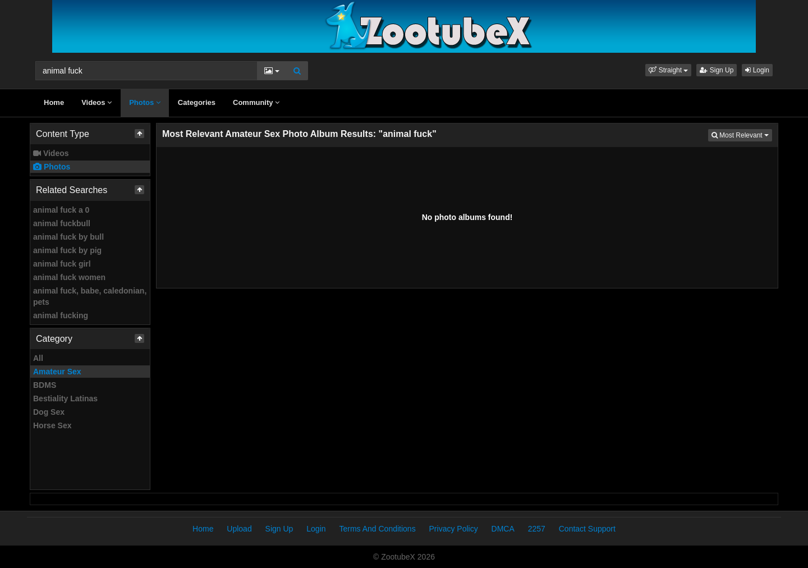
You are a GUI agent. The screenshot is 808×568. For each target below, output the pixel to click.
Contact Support (587, 528)
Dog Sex (49, 411)
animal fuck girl (62, 263)
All (38, 358)
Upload (239, 528)
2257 (536, 528)
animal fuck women (69, 277)
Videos (96, 102)
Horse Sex (52, 425)
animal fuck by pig (67, 250)
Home (54, 102)
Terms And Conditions (377, 528)
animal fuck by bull (68, 236)
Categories (196, 102)
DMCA (503, 528)
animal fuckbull (61, 223)
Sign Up (716, 70)
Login (757, 70)
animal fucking (60, 315)
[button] (668, 70)
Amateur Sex (57, 371)
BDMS (44, 385)
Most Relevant (741, 134)
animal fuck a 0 (61, 209)
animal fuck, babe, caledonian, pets (89, 296)
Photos (144, 102)
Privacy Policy (453, 528)
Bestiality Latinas (65, 398)
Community (256, 102)
